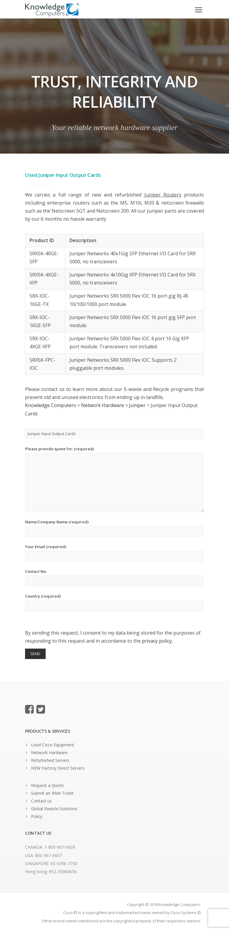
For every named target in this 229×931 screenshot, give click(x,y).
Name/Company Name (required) (114, 528)
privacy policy (157, 641)
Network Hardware (49, 752)
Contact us (41, 801)
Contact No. (114, 577)
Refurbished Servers (50, 760)
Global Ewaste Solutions (54, 808)
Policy (36, 816)
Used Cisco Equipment (52, 745)
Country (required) (114, 602)
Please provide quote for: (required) (114, 479)
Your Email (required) (114, 553)
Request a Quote (47, 785)
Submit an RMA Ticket (52, 793)
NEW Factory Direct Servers (58, 768)
